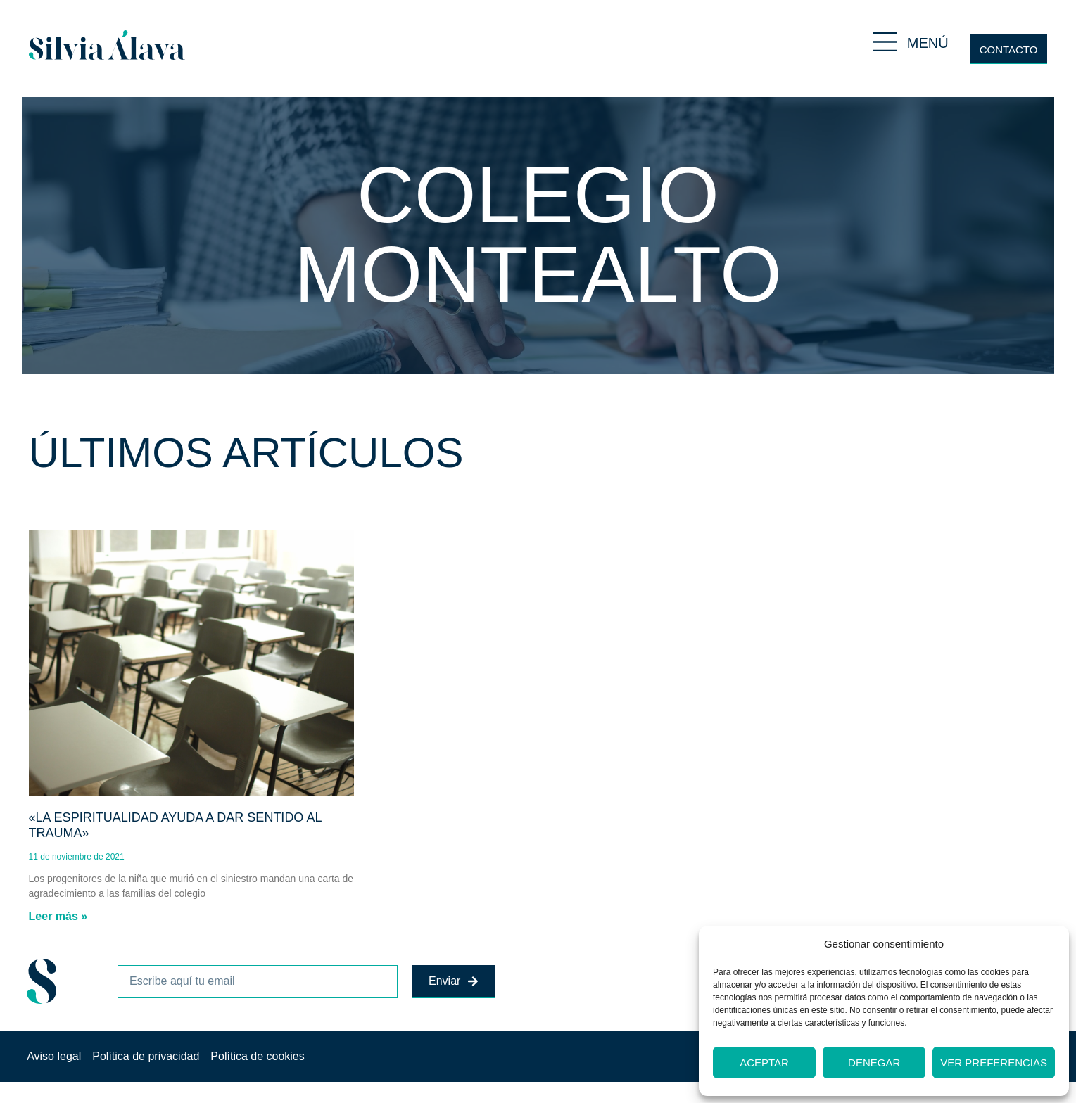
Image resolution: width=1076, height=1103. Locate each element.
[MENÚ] (885, 41)
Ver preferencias (993, 1063)
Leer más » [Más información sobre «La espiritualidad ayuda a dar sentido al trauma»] (58, 916)
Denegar (874, 1063)
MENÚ (928, 43)
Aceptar (764, 1063)
